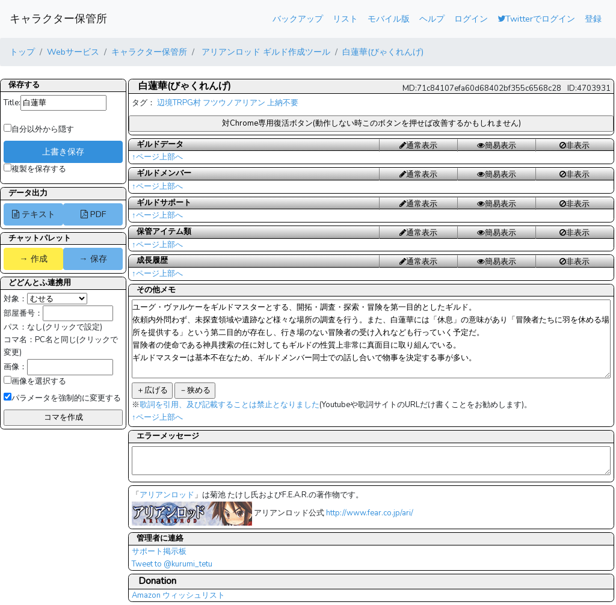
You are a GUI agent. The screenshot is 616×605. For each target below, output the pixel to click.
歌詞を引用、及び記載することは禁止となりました (229, 404)
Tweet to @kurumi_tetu (172, 564)
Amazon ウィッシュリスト (178, 595)
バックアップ (298, 19)
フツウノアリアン (234, 102)
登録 (593, 19)
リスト (345, 19)
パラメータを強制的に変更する (62, 398)
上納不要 (282, 102)
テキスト (33, 214)
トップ (22, 52)
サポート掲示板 (159, 551)
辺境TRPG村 (179, 102)
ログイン (471, 19)
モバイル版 (389, 19)
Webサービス (73, 52)
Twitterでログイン (536, 19)
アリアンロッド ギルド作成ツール (264, 52)
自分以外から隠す (39, 129)
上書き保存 (63, 152)
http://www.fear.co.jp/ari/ (369, 513)
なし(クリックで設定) (64, 327)
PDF (93, 214)
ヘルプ (432, 19)
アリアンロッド (167, 495)
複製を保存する (35, 169)
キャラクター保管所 (58, 18)
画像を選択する (35, 381)
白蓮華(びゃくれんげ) (383, 52)
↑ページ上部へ (157, 157)
